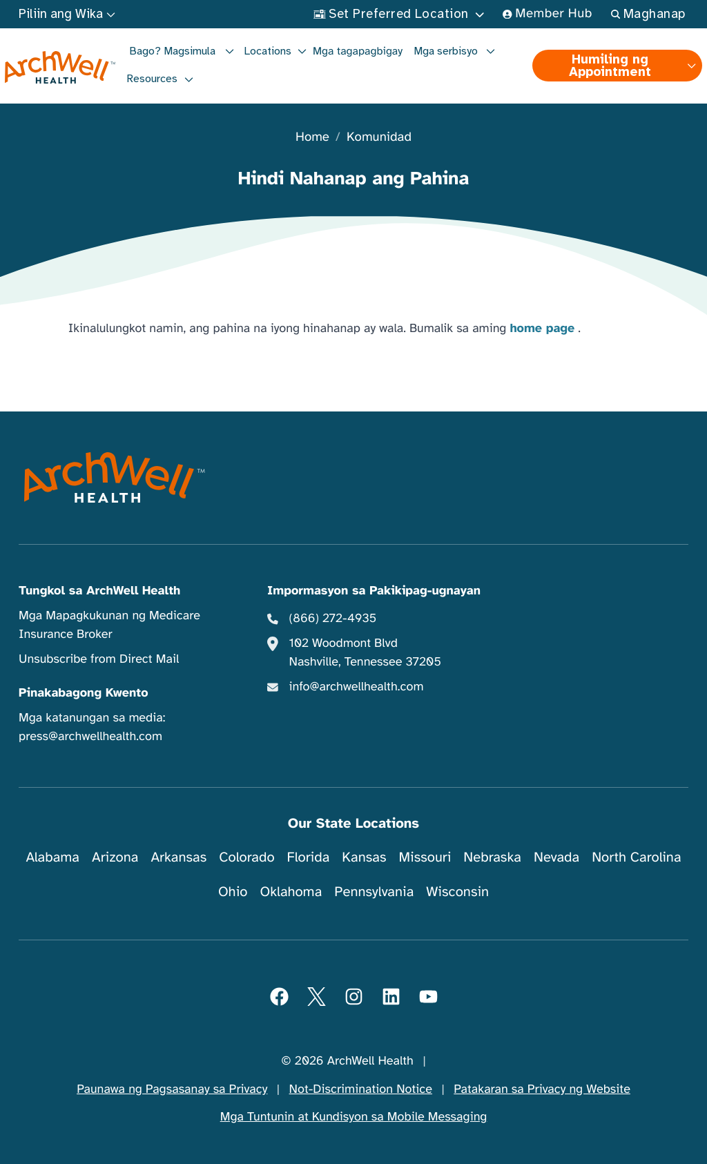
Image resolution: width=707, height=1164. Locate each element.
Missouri (424, 857)
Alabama (52, 857)
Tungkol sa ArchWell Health (99, 591)
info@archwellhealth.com (356, 687)
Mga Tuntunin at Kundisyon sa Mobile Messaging (353, 1117)
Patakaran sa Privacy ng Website (542, 1089)
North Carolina (636, 857)
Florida (308, 857)
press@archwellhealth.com (90, 736)
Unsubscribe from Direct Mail (99, 659)
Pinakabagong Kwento (83, 693)
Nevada (556, 857)
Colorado (246, 857)
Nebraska (492, 857)
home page (542, 328)
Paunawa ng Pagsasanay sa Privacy (172, 1089)
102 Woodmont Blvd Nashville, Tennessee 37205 (365, 653)
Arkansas (178, 857)
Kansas (364, 857)
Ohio (233, 891)
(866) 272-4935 (333, 618)
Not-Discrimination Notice (360, 1089)
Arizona (115, 857)
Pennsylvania (374, 891)
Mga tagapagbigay (358, 51)
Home (312, 137)
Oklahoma (291, 891)
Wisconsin (457, 891)
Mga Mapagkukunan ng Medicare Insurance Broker (109, 625)
